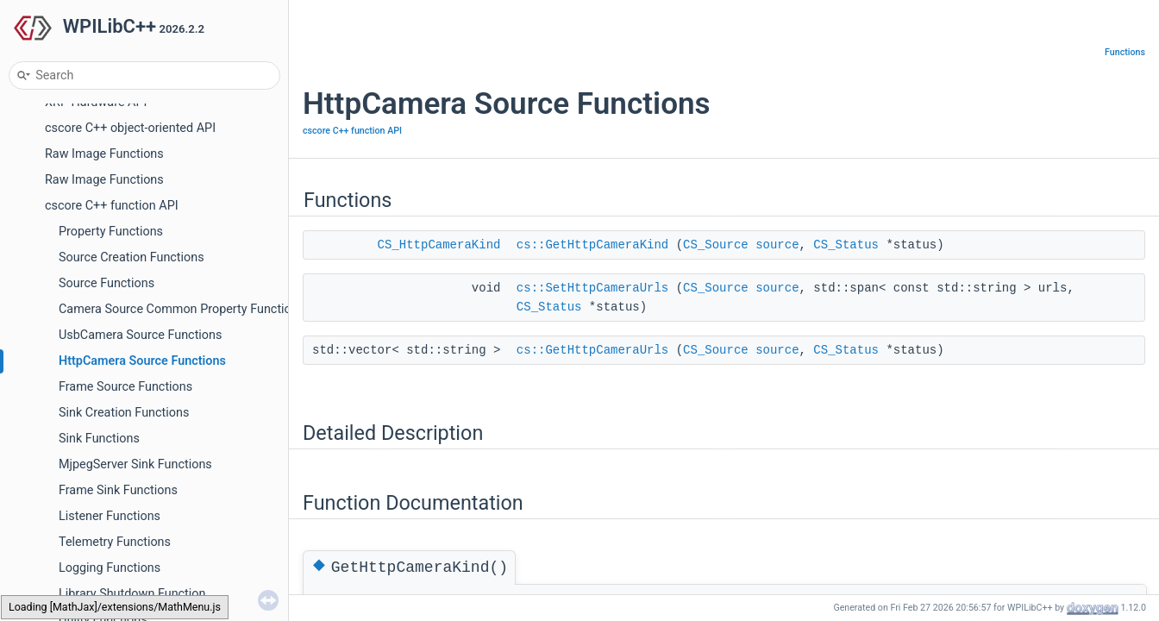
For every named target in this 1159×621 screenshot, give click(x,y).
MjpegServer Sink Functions (135, 464)
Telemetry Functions (115, 542)
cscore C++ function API (112, 205)
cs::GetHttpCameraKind (592, 245)
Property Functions (111, 231)
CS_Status (846, 245)
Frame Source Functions (125, 387)
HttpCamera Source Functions (142, 361)
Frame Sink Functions (118, 490)
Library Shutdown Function (132, 593)
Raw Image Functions (104, 154)
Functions (1125, 52)
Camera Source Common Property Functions (181, 309)
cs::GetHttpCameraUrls (592, 350)
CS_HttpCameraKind (439, 245)
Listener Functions (109, 516)
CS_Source (716, 245)
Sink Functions (99, 438)
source (777, 245)
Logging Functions (109, 568)
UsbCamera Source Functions (140, 335)
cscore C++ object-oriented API (130, 128)
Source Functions (106, 283)
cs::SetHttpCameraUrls (592, 288)
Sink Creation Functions (124, 412)
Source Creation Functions (131, 257)
